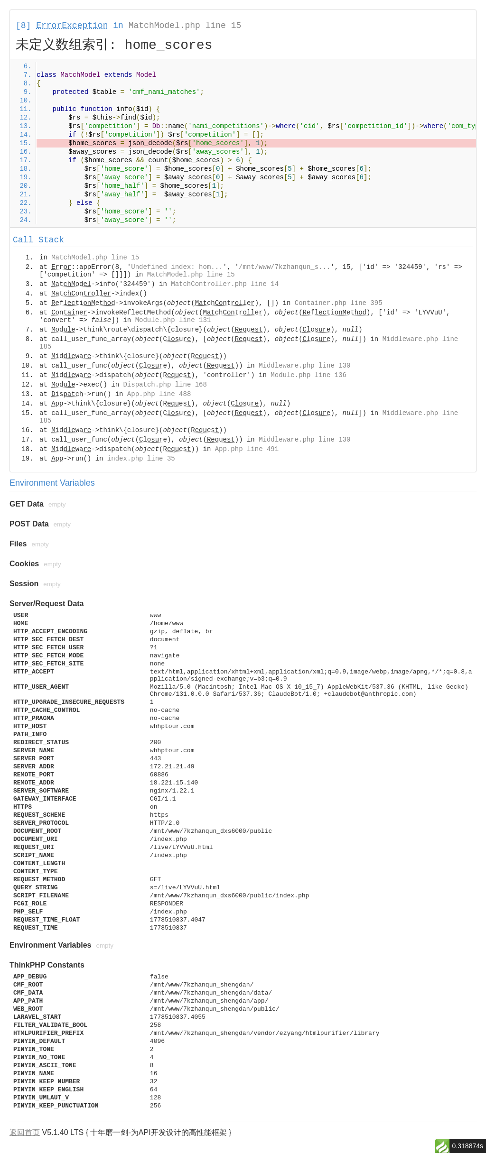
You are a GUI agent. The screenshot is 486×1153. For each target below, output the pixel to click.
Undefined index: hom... (177, 267)
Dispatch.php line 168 (164, 384)
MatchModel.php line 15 (185, 25)
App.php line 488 (159, 394)
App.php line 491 (247, 449)
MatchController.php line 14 (225, 284)
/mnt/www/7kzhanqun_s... (284, 267)
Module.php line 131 (173, 320)
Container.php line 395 (339, 303)
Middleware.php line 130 (304, 365)
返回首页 (24, 1132)
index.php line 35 (141, 458)
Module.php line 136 (308, 375)
